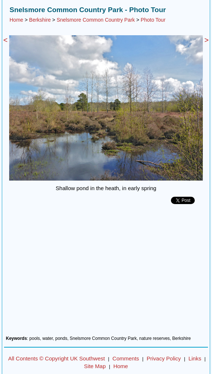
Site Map (95, 366)
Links (195, 358)
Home (16, 20)
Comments (126, 358)
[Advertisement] (106, 272)
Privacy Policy (164, 358)
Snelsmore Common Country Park (95, 20)
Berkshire (40, 20)
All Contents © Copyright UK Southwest (56, 358)
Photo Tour (153, 20)
